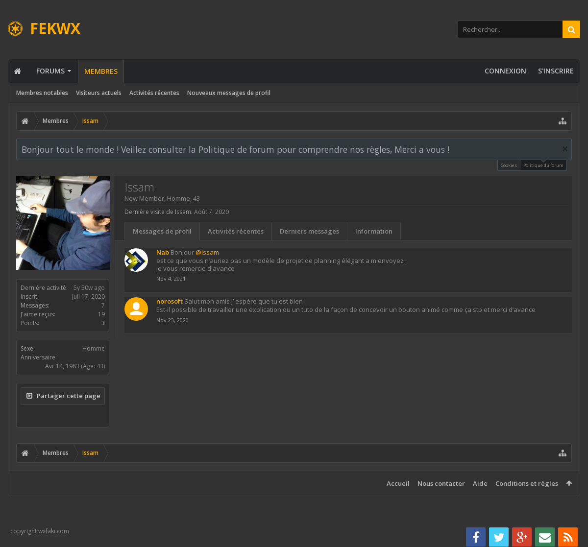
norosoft (169, 301)
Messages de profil (162, 231)
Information (373, 231)
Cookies (509, 165)
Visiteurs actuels (99, 93)
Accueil (398, 483)
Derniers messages (309, 231)
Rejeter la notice (565, 149)
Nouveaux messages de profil (228, 93)
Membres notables (42, 93)
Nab (162, 252)
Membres (101, 71)
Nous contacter (441, 483)
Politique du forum (543, 164)
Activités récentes (154, 93)
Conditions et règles (526, 483)
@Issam (207, 252)
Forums (50, 70)
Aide (480, 483)
